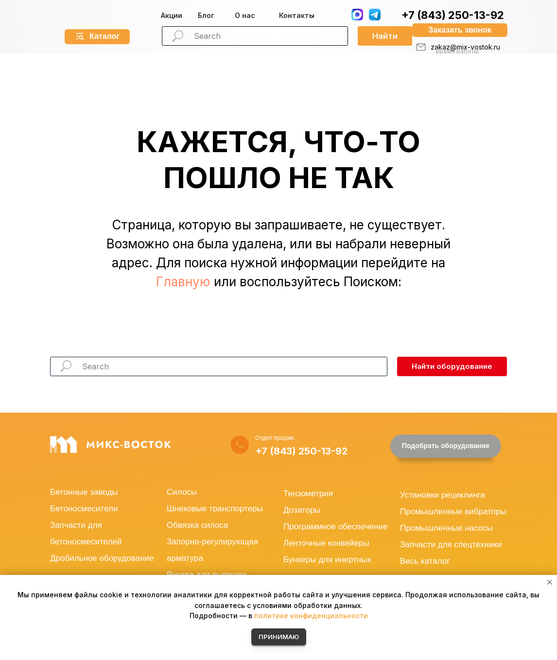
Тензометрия (308, 493)
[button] (459, 30)
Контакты (296, 15)
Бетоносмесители (84, 508)
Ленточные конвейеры (326, 543)
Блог (206, 15)
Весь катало (423, 561)
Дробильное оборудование (102, 558)
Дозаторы (302, 510)
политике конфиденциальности (311, 615)
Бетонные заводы (84, 492)
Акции (171, 15)
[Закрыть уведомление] (550, 582)
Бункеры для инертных (327, 559)
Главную (183, 281)
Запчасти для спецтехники (451, 544)
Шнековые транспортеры (215, 508)
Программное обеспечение (335, 526)
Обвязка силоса (197, 525)
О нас (245, 15)
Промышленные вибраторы (453, 511)
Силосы (182, 492)
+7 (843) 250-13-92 (452, 15)
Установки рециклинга (442, 495)
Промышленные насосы (446, 528)
